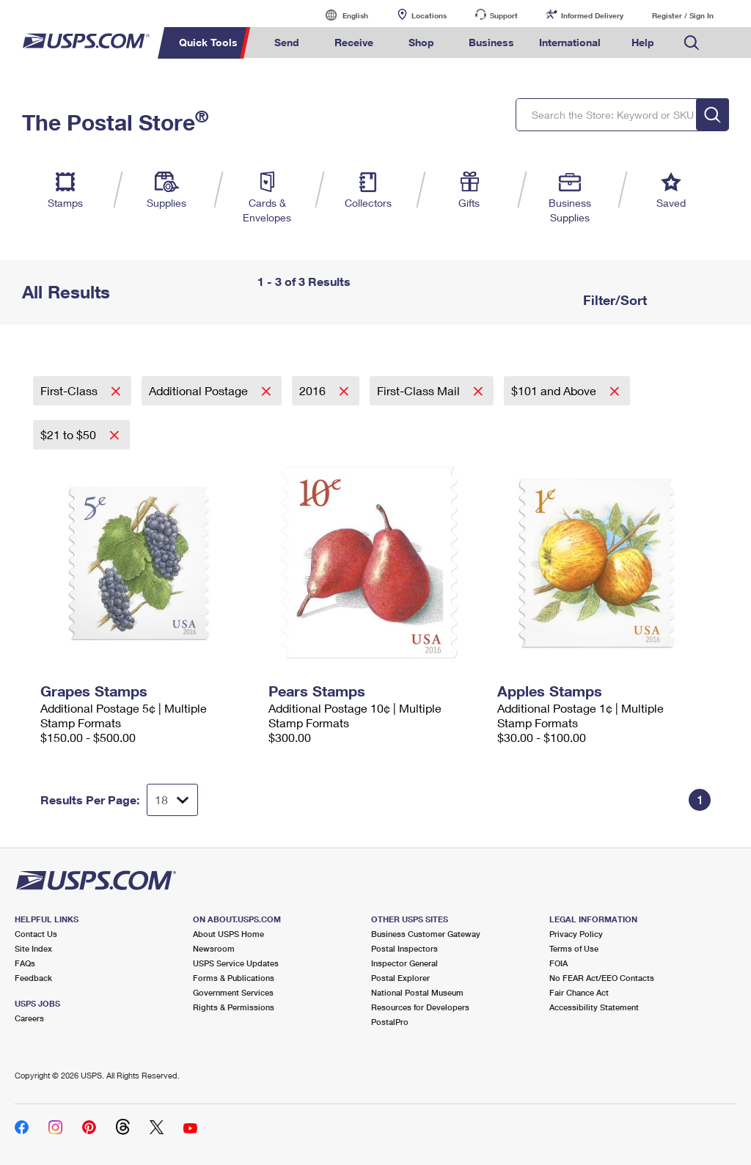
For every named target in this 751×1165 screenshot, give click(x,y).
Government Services (233, 992)
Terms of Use (573, 948)
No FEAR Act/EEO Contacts (601, 977)
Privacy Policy (576, 933)
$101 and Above (555, 390)
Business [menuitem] (491, 42)
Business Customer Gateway (425, 933)
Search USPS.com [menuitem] (691, 43)
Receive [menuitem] (353, 42)
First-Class (70, 390)
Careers (29, 1018)
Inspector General (404, 963)
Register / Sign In (683, 15)
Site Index (33, 948)
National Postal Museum (417, 992)
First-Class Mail (420, 390)
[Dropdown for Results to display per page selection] (172, 800)
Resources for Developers (420, 1007)
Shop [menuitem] (421, 42)
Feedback (33, 977)
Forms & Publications (233, 977)
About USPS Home (228, 933)
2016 (314, 390)
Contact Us (36, 933)
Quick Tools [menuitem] (208, 42)
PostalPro (390, 1021)
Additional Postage (200, 390)
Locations (429, 15)
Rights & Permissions (233, 1007)
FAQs (25, 963)
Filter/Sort (613, 300)
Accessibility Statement (594, 1007)
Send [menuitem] (286, 42)
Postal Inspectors (404, 948)
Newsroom (214, 948)
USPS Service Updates (236, 963)
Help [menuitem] (642, 42)
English (340, 15)
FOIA (558, 963)
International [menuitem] (570, 42)
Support (504, 15)
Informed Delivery (592, 15)
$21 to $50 (69, 434)
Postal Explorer (400, 977)
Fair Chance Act (579, 992)
